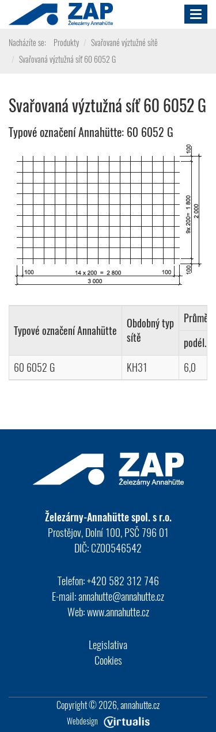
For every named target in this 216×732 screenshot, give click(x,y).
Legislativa (108, 644)
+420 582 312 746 (123, 580)
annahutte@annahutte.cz (121, 596)
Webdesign (108, 721)
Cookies (108, 660)
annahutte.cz (140, 705)
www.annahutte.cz (118, 611)
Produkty (66, 42)
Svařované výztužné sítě (124, 42)
